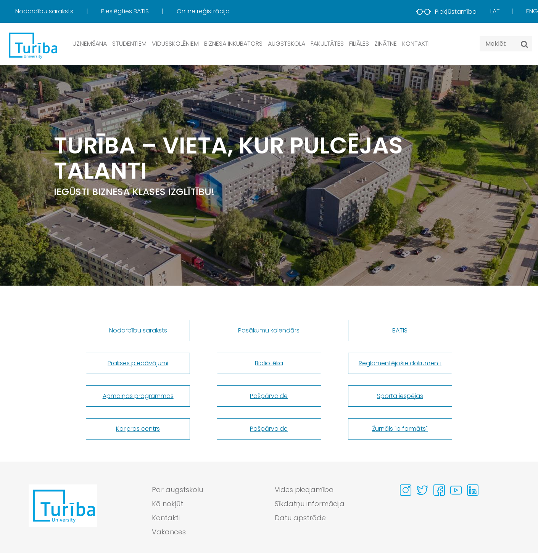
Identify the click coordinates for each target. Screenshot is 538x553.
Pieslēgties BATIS (125, 11)
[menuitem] (57, 11)
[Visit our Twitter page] (422, 490)
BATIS (400, 330)
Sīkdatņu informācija (310, 503)
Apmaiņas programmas (138, 396)
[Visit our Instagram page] (405, 490)
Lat (495, 11)
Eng (532, 11)
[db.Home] (32, 45)
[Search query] (506, 43)
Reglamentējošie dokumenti (400, 363)
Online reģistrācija (203, 11)
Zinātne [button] (385, 43)
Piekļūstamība (446, 11)
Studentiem (129, 43)
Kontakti (416, 43)
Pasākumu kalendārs (269, 330)
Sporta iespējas (400, 396)
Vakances (169, 532)
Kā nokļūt (167, 503)
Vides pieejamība (304, 489)
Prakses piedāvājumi (138, 363)
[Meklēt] (524, 44)
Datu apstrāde (300, 518)
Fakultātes (327, 43)
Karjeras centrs (138, 428)
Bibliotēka (269, 363)
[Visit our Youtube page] (456, 490)
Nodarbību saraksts (45, 11)
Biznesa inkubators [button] (233, 43)
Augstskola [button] (286, 43)
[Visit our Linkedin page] (472, 490)
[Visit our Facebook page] (439, 490)
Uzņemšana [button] (89, 43)
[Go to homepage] (63, 512)
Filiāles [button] (359, 43)
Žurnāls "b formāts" (400, 428)
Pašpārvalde (269, 396)
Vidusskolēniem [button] (175, 43)
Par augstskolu (177, 489)
